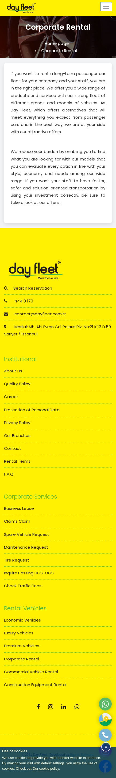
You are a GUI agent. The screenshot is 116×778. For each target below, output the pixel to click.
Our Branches (17, 435)
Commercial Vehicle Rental (31, 672)
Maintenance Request (26, 547)
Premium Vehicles (21, 646)
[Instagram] (50, 707)
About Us (13, 371)
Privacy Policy (17, 422)
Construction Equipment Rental (35, 684)
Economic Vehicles (22, 620)
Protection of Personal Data (32, 410)
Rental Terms (17, 461)
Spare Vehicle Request (26, 534)
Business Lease (19, 508)
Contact (12, 448)
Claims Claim (17, 521)
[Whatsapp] (77, 707)
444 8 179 (18, 301)
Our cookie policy (45, 768)
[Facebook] (38, 707)
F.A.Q (8, 474)
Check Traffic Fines (22, 586)
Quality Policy (17, 384)
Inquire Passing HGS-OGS (29, 573)
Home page (57, 43)
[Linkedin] (63, 707)
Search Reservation (28, 288)
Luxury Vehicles (18, 633)
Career (11, 396)
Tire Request (16, 560)
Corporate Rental (21, 659)
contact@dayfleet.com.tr (35, 314)
